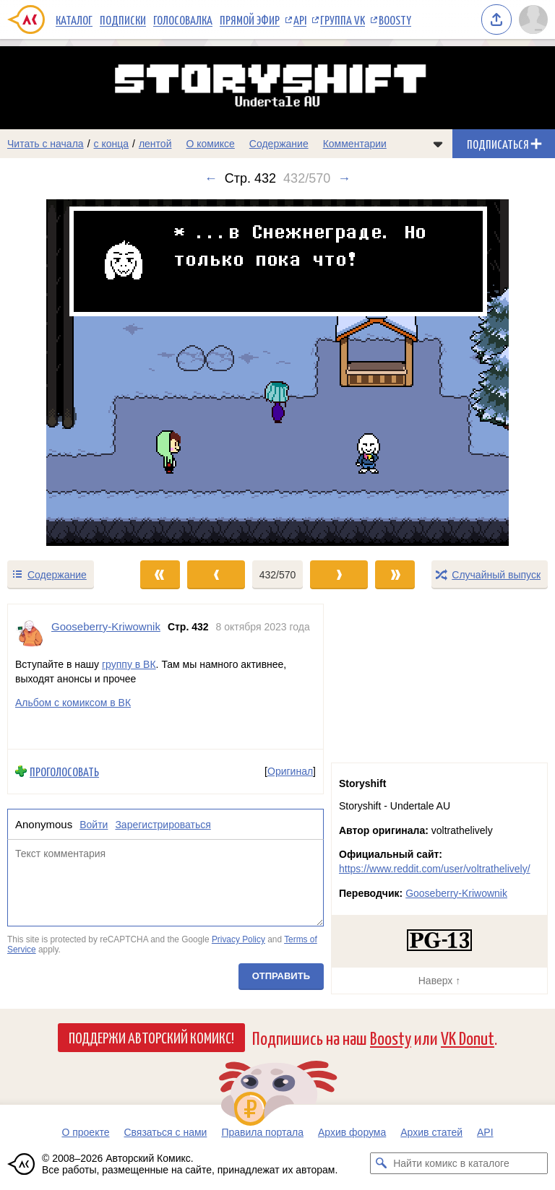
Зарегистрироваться (162, 824)
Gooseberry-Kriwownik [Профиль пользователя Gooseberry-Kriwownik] (105, 626)
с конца (111, 143)
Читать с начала (45, 143)
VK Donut (467, 1037)
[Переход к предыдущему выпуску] (69, 372)
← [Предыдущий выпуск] (211, 178)
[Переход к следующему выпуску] (277, 372)
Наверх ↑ (439, 980)
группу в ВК (129, 664)
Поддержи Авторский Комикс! (151, 1037)
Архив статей (431, 1132)
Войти (93, 824)
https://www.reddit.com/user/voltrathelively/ (434, 868)
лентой (155, 143)
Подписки (123, 19)
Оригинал (290, 771)
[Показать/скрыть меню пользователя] (533, 19)
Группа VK (342, 19)
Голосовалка (182, 19)
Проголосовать (64, 771)
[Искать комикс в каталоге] (381, 1163)
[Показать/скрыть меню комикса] (437, 143)
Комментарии (355, 143)
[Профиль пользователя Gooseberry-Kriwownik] (29, 633)
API (299, 19)
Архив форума (352, 1132)
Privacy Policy (238, 939)
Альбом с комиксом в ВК (73, 702)
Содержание (279, 143)
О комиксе (210, 143)
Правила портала (262, 1132)
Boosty (395, 19)
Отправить (281, 976)
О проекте (85, 1132)
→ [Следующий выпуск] (343, 178)
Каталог (74, 19)
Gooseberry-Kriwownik (456, 893)
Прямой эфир (250, 19)
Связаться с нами (165, 1132)
